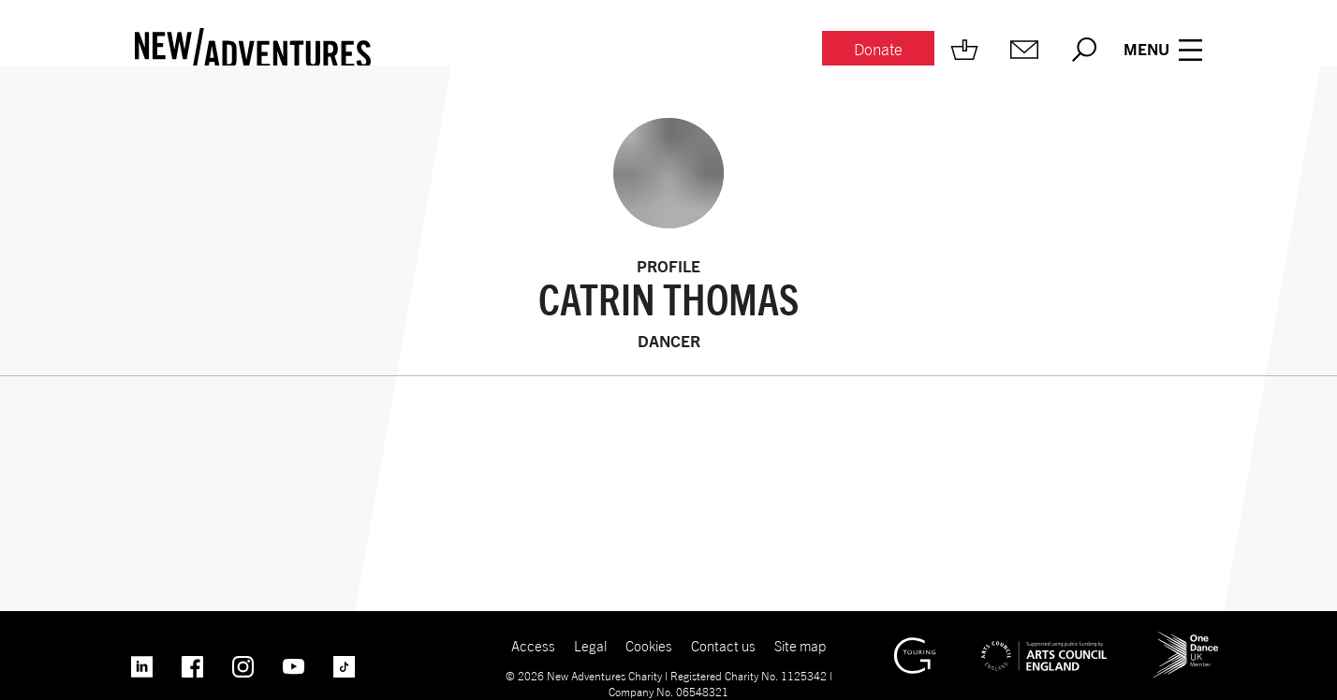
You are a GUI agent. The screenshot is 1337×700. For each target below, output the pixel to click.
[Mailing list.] (1024, 49)
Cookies (648, 645)
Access (533, 645)
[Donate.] (878, 50)
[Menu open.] (1163, 49)
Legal (590, 645)
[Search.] (1084, 49)
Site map (800, 645)
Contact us (723, 645)
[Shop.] (964, 49)
